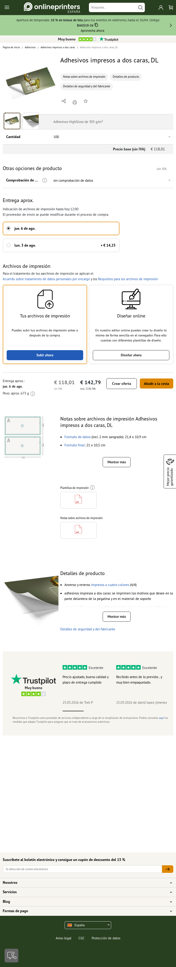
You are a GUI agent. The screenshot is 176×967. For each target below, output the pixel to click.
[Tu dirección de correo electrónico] (82, 869)
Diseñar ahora (131, 354)
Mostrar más (117, 462)
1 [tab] (73, 710)
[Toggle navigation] (7, 8)
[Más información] (42, 180)
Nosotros (85, 882)
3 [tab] (115, 710)
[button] (30, 83)
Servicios (85, 892)
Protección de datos (106, 938)
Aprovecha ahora (92, 30)
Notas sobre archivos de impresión (84, 77)
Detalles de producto (126, 77)
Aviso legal (63, 938)
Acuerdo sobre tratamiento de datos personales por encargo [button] (46, 278)
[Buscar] (140, 7)
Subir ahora (45, 354)
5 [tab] (157, 710)
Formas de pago (85, 911)
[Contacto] (11, 955)
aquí (161, 717)
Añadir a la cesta (154, 383)
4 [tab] (136, 710)
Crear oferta (117, 383)
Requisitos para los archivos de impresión (128, 278)
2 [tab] (94, 710)
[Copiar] (96, 26)
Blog (85, 901)
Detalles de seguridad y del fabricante (86, 86)
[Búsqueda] (112, 7)
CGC (81, 938)
